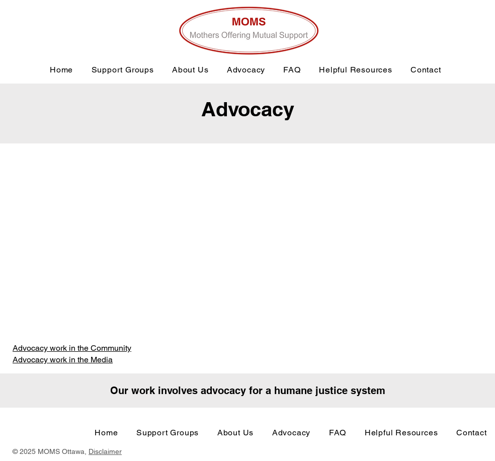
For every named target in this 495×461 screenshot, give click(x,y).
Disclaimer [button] (105, 451)
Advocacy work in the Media (63, 359)
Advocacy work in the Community (72, 348)
